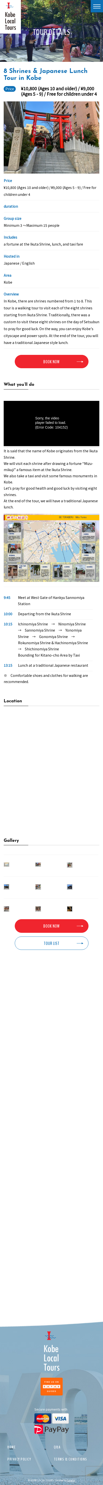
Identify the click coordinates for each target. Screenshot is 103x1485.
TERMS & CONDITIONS (70, 1459)
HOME (11, 1447)
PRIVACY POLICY (19, 1459)
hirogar (71, 1480)
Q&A (57, 1447)
